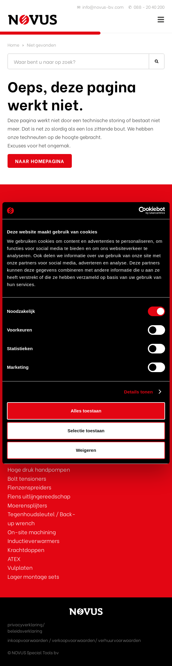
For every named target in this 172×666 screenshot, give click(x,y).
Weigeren (86, 450)
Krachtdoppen (26, 549)
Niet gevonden (41, 45)
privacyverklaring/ (26, 624)
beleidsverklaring (25, 630)
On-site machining (32, 532)
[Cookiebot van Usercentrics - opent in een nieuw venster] (138, 210)
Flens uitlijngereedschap (39, 496)
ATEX (14, 558)
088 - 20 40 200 (149, 7)
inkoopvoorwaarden (28, 640)
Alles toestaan (86, 410)
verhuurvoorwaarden (119, 640)
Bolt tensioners (27, 478)
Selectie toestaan (86, 430)
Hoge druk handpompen (39, 469)
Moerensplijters (27, 505)
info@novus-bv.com (103, 7)
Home (13, 45)
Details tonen (138, 391)
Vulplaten (20, 567)
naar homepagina (39, 160)
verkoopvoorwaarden (73, 640)
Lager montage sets (33, 576)
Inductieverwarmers (33, 540)
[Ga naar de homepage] (32, 19)
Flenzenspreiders (29, 487)
